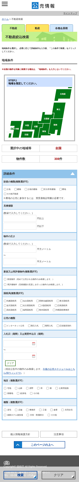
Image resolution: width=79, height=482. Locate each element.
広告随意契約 (65, 326)
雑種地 (10, 393)
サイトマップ (70, 13)
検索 (20, 475)
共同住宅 (69, 410)
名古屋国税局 (29, 305)
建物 (19, 189)
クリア (10, 363)
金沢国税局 (11, 305)
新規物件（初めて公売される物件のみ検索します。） (30, 279)
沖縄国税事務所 (62, 310)
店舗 (20, 410)
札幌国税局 (11, 301)
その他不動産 (12, 194)
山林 (20, 388)
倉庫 (55, 410)
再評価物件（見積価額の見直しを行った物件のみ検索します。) (35, 284)
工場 (44, 410)
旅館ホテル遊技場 (15, 415)
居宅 (9, 410)
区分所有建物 (50, 189)
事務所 (32, 410)
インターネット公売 (15, 326)
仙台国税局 (28, 301)
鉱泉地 (23, 393)
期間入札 (49, 326)
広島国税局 (62, 305)
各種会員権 (61, 28)
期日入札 (35, 326)
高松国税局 (11, 310)
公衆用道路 (64, 388)
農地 (64, 189)
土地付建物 (32, 189)
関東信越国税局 (46, 301)
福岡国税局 (28, 310)
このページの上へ (42, 444)
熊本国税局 (44, 310)
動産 (37, 28)
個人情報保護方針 (20, 434)
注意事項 (59, 434)
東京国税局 (64, 301)
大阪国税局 (46, 305)
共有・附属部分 (37, 415)
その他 (36, 393)
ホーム (5, 19)
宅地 (9, 388)
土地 (8, 189)
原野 (31, 388)
